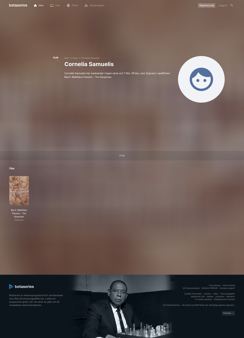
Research (231, 296)
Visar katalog (214, 285)
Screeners (220, 296)
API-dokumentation (191, 288)
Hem (66, 58)
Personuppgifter (228, 294)
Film (121, 155)
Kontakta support (227, 288)
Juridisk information (193, 294)
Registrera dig (206, 5)
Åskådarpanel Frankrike (224, 299)
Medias (210, 296)
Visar (75, 58)
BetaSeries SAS (198, 296)
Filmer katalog (228, 285)
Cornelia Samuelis (90, 58)
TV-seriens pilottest (203, 299)
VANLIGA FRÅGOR (210, 288)
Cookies (207, 294)
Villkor (215, 294)
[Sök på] (232, 5)
